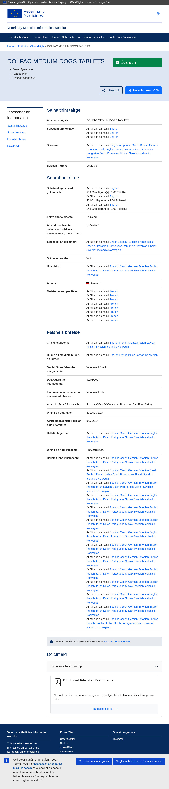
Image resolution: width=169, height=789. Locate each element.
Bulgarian (115, 145)
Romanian (113, 153)
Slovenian (141, 246)
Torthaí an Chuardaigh (31, 46)
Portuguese (115, 246)
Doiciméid (13, 146)
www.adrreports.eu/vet (117, 641)
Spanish (126, 145)
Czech (135, 145)
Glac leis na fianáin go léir (94, 761)
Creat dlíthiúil (67, 747)
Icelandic (145, 153)
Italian (127, 149)
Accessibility (66, 751)
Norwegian (92, 157)
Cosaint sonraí (67, 739)
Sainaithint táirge (17, 125)
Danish (144, 145)
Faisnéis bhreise (17, 139)
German (154, 145)
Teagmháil (118, 739)
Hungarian (92, 153)
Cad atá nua (83, 37)
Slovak (129, 270)
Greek (101, 149)
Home (10, 46)
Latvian (136, 149)
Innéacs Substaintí (63, 37)
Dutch (102, 153)
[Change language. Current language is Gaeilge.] (158, 13)
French (119, 149)
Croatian (133, 342)
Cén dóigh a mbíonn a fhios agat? (90, 2)
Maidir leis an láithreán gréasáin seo (114, 37)
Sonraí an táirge (16, 132)
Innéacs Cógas (41, 37)
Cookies (64, 743)
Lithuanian (147, 149)
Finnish (124, 153)
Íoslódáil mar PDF (143, 90)
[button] (111, 90)
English (114, 128)
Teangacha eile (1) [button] (104, 708)
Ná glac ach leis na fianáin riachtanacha (139, 761)
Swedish (134, 153)
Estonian (91, 149)
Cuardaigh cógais (19, 37)
